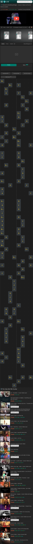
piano (7, 43)
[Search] (31, 1)
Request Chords (14, 406)
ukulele (11, 43)
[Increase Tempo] (11, 27)
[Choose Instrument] (14, 44)
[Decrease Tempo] (2, 27)
